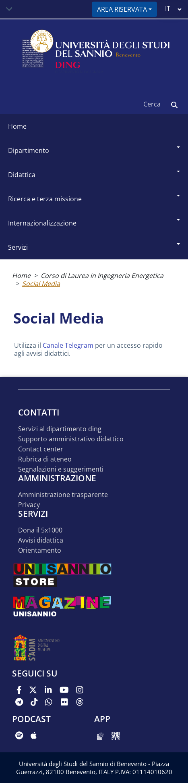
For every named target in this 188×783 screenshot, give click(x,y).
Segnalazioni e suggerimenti (60, 469)
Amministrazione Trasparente (63, 495)
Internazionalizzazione (42, 223)
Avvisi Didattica (40, 540)
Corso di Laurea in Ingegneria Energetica (102, 275)
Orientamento (39, 550)
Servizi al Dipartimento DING (59, 429)
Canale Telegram (68, 345)
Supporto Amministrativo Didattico (71, 439)
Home (17, 126)
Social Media (41, 283)
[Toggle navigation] (9, 9)
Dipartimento (28, 150)
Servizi (18, 247)
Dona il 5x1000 (40, 530)
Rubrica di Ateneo (45, 459)
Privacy (29, 505)
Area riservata (122, 9)
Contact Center (40, 449)
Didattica (21, 174)
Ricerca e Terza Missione (45, 198)
